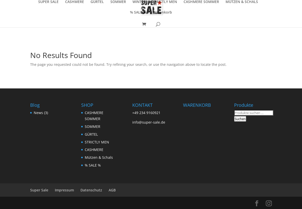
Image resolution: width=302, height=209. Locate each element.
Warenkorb (162, 13)
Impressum (64, 190)
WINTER (139, 2)
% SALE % (138, 13)
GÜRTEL (97, 2)
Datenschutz (91, 190)
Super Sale (39, 190)
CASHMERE (74, 2)
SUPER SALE (48, 2)
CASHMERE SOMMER (201, 2)
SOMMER (118, 2)
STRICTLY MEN (164, 2)
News (38, 112)
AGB (112, 190)
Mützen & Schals (99, 157)
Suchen (240, 119)
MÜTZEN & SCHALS (242, 2)
